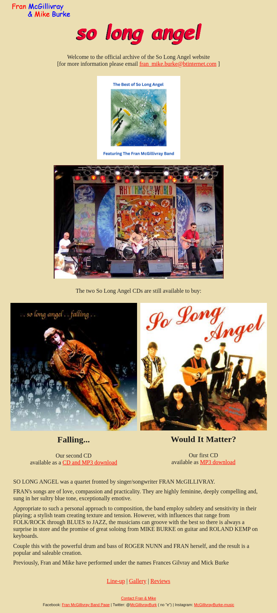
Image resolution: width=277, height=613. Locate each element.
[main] (138, 60)
